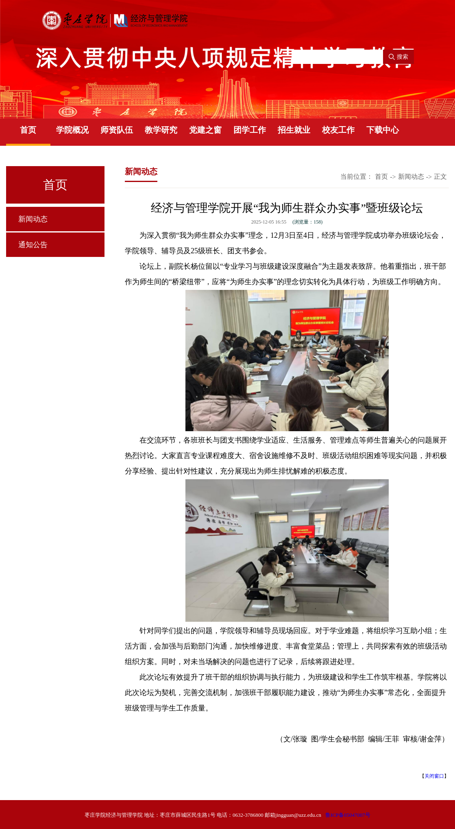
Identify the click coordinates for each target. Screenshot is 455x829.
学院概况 (72, 129)
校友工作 (338, 129)
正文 (440, 176)
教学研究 (161, 129)
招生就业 (294, 129)
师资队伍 (116, 129)
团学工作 (249, 129)
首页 (28, 129)
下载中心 (382, 129)
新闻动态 (33, 219)
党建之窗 (205, 129)
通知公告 (33, 245)
